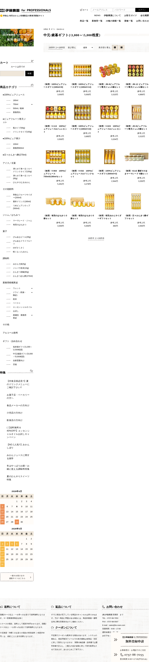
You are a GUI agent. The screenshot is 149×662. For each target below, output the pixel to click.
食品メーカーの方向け (13, 355)
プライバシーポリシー (94, 578)
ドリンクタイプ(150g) (22, 123)
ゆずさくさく (18, 223)
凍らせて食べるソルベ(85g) (22, 160)
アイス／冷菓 (8, 148)
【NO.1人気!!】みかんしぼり (16, 379)
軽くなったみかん (20, 227)
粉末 (15, 269)
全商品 (46, 29)
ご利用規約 (114, 578)
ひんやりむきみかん (21, 166)
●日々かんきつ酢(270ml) (13, 142)
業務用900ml (18, 137)
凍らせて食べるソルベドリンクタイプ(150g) (22, 153)
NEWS (97, 15)
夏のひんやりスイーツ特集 (15, 396)
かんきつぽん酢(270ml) (23, 249)
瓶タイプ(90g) (19, 119)
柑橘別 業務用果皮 (19, 286)
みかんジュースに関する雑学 (16, 384)
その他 (5, 294)
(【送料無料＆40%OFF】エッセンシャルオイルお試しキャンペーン (18, 372)
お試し (16, 281)
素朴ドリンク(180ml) (22, 182)
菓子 (5, 208)
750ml (15, 102)
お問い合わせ (142, 21)
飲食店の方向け (10, 364)
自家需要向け (18, 323)
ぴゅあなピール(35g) (22, 213)
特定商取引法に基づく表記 (66, 578)
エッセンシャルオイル (22, 277)
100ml (15, 133)
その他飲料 (7, 171)
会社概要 (144, 15)
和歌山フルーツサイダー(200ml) (22, 177)
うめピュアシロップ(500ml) (21, 187)
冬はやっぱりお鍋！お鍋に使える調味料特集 (18, 390)
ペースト (17, 274)
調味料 (5, 233)
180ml (15, 98)
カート (85, 10)
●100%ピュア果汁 (10, 129)
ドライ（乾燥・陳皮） (19, 264)
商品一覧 (28, 578)
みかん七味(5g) (19, 237)
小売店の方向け (10, 359)
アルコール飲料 (9, 299)
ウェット (17, 259)
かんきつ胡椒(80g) (21, 245)
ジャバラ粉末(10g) (21, 241)
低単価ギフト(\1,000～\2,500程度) (22, 310)
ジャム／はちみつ (10, 195)
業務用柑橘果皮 (9, 254)
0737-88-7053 (134, 655)
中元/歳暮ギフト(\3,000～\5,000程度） (23, 317)
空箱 (15, 327)
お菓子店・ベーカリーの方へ (16, 350)
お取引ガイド (130, 15)
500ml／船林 (18, 106)
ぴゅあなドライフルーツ (22, 218)
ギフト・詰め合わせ (59, 29)
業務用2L (17, 110)
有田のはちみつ (19, 203)
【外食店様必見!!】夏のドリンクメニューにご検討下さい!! (17, 343)
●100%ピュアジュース (12, 93)
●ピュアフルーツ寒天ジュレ (15, 115)
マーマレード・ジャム (22, 199)
